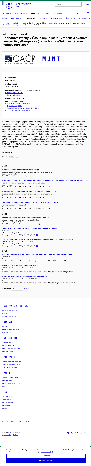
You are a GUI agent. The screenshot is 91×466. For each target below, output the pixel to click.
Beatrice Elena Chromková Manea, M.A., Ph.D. (23, 108)
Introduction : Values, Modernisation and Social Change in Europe (26, 217)
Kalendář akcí (6, 332)
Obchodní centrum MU (9, 316)
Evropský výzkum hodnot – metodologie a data (19, 265)
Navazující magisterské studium (11, 348)
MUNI (12, 421)
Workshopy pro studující (9, 367)
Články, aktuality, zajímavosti (10, 329)
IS (3, 421)
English (86, 4)
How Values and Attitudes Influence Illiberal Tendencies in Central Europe (29, 191)
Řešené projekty (30, 18)
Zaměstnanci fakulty (8, 399)
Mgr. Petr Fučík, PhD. (14, 106)
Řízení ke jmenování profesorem (77, 18)
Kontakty (5, 386)
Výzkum (6, 373)
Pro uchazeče (9, 338)
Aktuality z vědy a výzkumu (11, 18)
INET (7, 421)
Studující (75, 13)
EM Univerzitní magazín (9, 310)
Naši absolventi (6, 405)
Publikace (43, 18)
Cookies (15, 435)
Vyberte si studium (7, 342)
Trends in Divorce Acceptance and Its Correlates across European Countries (30, 228)
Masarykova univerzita (15, 306)
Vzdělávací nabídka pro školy (11, 364)
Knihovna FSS (20, 421)
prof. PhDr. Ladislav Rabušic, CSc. (19, 103)
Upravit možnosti (47, 454)
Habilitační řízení (56, 18)
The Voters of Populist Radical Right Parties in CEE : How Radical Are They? (30, 202)
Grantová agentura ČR (14, 93)
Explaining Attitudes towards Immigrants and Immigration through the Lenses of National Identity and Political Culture (45, 180)
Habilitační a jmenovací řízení (11, 383)
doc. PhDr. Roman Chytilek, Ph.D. (18, 110)
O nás (5, 392)
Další (26, 288)
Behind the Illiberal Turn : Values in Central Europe (20, 169)
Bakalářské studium (8, 345)
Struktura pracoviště (8, 396)
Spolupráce (8, 357)
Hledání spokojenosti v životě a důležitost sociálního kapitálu (24, 276)
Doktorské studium (7, 351)
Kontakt (4, 408)
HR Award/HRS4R (7, 402)
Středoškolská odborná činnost (11, 361)
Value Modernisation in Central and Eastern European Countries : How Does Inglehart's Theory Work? (39, 239)
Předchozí (6, 288)
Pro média (5, 326)
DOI (37, 235)
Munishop (5, 313)
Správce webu (6, 435)
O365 (28, 421)
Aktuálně (7, 322)
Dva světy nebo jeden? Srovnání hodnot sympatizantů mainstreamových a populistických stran (37, 254)
